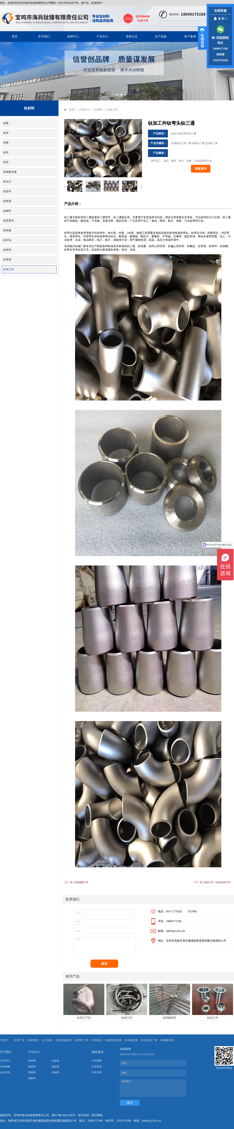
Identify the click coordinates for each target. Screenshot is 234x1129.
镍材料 (32, 1066)
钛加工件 (8, 269)
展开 (202, 38)
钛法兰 (7, 181)
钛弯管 (7, 259)
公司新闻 (97, 1060)
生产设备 (161, 36)
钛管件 (7, 191)
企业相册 (5, 1066)
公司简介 (5, 1060)
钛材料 (98, 109)
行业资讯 (97, 1066)
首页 (15, 36)
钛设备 (55, 1060)
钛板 (6, 123)
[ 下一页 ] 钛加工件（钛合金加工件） (213, 882)
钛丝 (6, 152)
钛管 (6, 132)
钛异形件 (8, 220)
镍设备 (55, 1066)
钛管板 (7, 230)
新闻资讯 (97, 1052)
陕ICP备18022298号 (63, 1115)
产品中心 (102, 36)
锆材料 (32, 1072)
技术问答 (97, 1072)
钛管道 (7, 201)
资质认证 (131, 36)
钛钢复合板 (10, 171)
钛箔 (6, 162)
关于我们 (44, 36)
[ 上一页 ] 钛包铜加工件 (76, 882)
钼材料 (32, 1078)
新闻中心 (73, 36)
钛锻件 (7, 210)
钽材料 (55, 1072)
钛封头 (7, 240)
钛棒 (6, 142)
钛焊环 (7, 249)
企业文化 (5, 1072)
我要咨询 (201, 168)
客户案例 (190, 36)
